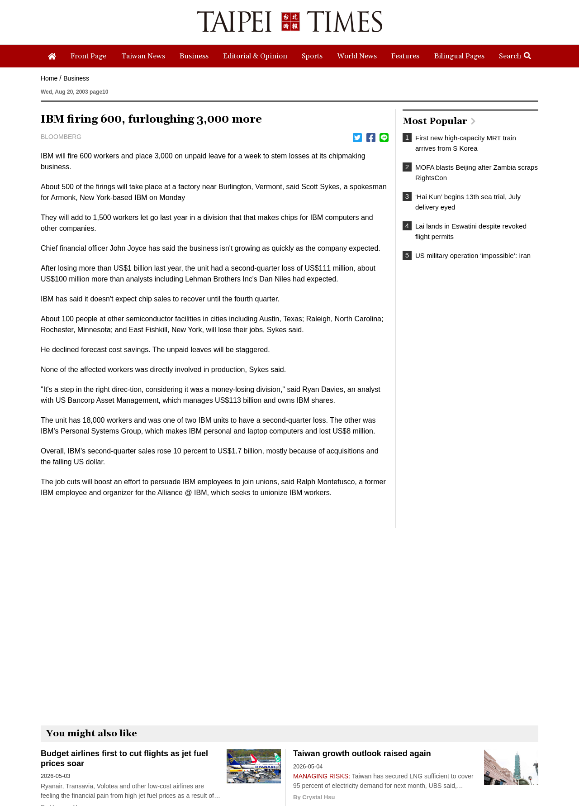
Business (76, 78)
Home (49, 78)
